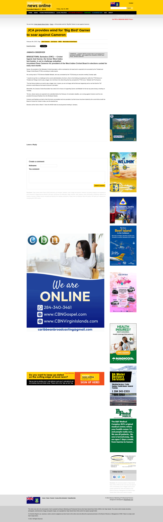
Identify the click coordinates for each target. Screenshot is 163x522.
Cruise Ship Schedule (61, 498)
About (111, 12)
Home (30, 12)
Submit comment (99, 185)
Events (52, 498)
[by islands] (130, 16)
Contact (131, 3)
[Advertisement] (67, 122)
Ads (105, 12)
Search (129, 8)
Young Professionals (47, 12)
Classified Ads (72, 498)
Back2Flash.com (128, 499)
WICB (59, 41)
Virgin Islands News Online (41, 24)
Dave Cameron (45, 41)
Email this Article (31, 46)
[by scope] (121, 16)
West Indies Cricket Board (70, 41)
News (36, 12)
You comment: (34, 169)
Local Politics (61, 12)
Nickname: (33, 165)
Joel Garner (54, 41)
